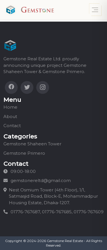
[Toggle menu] (95, 9)
